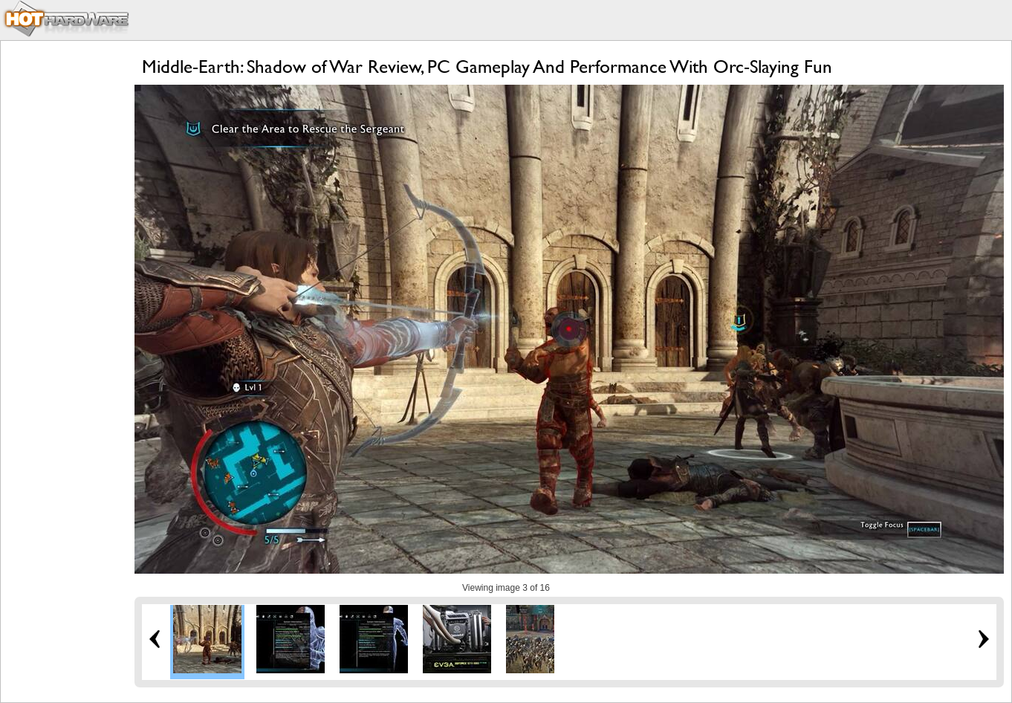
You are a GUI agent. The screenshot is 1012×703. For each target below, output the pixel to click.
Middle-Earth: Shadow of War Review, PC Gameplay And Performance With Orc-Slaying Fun (487, 66)
